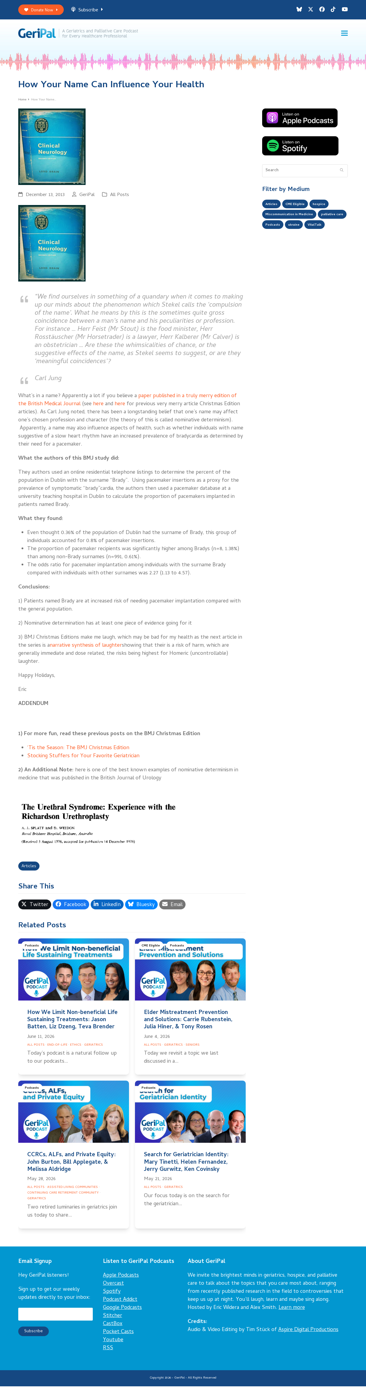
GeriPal (87, 199)
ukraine (334, 233)
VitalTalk (274, 245)
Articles (30, 871)
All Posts (119, 199)
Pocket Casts (118, 1337)
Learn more (292, 1313)
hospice (329, 209)
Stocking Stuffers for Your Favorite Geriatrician (83, 760)
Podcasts (32, 952)
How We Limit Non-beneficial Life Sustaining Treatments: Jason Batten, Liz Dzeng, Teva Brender (72, 1026)
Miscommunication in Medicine (295, 221)
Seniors (193, 1050)
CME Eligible (152, 952)
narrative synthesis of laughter (86, 649)
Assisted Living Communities (72, 1193)
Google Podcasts (122, 1313)
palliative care (279, 233)
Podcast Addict (120, 1305)
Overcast (113, 1289)
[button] (344, 36)
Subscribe (93, 11)
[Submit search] (341, 175)
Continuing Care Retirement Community (63, 1198)
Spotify (112, 1297)
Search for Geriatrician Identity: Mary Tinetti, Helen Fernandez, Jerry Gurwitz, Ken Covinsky (186, 1168)
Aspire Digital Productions (308, 1335)
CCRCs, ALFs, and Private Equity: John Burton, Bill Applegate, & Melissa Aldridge (71, 1168)
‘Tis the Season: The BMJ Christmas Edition (78, 752)
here (98, 408)
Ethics (75, 1050)
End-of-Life (57, 1050)
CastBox (112, 1329)
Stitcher (112, 1321)
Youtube (113, 1345)
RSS (108, 1354)
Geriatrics (93, 1050)
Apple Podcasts (121, 1281)
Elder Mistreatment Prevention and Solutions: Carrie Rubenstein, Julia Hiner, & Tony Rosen (188, 1026)
